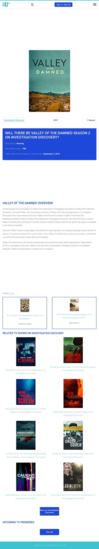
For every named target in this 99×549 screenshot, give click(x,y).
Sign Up (67, 4)
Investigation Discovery (14, 120)
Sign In (59, 4)
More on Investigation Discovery (49, 511)
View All (49, 532)
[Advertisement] (49, 28)
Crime (11, 293)
